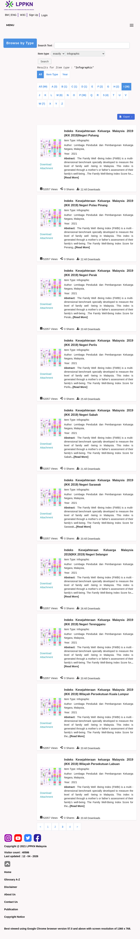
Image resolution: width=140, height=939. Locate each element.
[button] (44, 61)
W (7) (42, 103)
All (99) (43, 86)
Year (65, 74)
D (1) (84, 86)
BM (7, 14)
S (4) (105, 95)
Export (125, 116)
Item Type (52, 74)
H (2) (116, 86)
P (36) (82, 95)
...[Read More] (81, 247)
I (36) (126, 86)
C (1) (74, 86)
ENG (13, 14)
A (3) (54, 86)
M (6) (60, 95)
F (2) (100, 86)
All (40, 74)
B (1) (64, 86)
